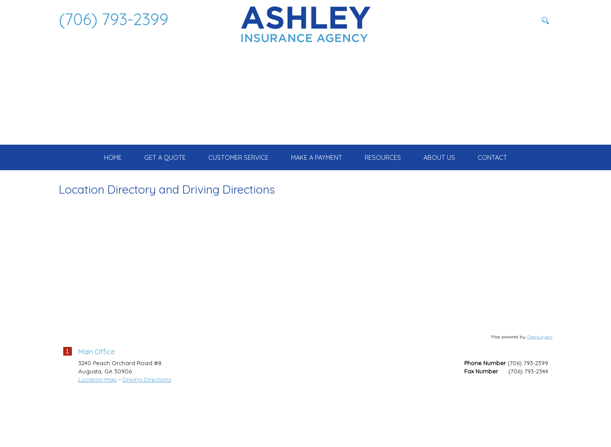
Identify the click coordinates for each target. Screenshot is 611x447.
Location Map (97, 430)
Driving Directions (147, 430)
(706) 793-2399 (113, 19)
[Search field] (494, 20)
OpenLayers (540, 388)
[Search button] (545, 20)
